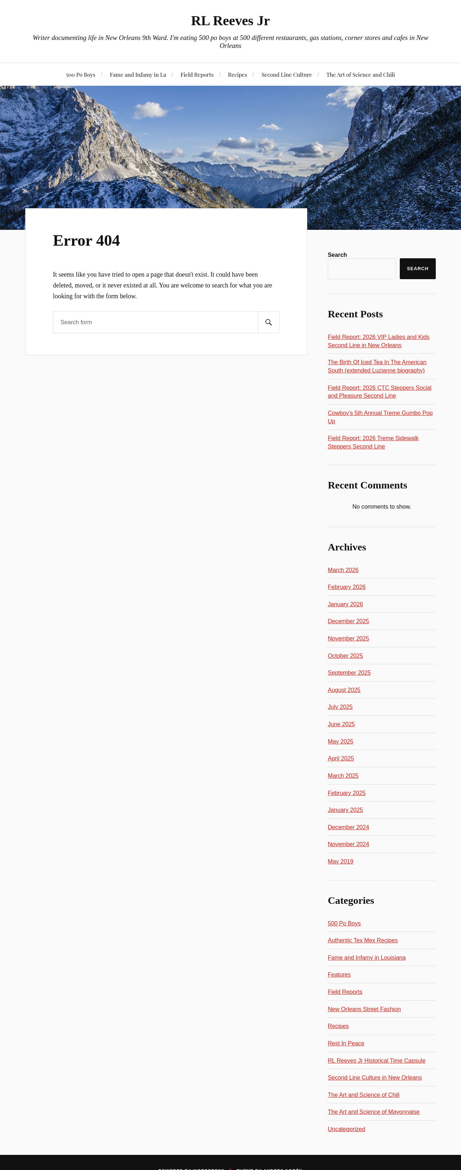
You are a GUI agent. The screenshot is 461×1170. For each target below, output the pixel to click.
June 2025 (341, 724)
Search (337, 255)
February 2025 (347, 793)
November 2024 (348, 844)
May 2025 (340, 741)
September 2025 (349, 672)
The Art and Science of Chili (363, 1094)
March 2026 (343, 570)
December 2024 (348, 827)
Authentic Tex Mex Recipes (363, 940)
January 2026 (345, 604)
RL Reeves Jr (230, 20)
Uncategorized (346, 1129)
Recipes (237, 74)
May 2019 (340, 861)
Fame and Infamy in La (138, 74)
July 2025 (340, 707)
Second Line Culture (286, 74)
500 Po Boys (80, 74)
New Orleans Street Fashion (364, 1009)
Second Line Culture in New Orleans (375, 1077)
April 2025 (341, 758)
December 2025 (348, 621)
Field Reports (197, 74)
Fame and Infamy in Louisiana (367, 957)
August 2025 (344, 690)
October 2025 (345, 655)
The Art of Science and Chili (360, 74)
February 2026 (347, 587)
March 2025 (343, 775)
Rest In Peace (346, 1043)
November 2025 (348, 638)
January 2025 (345, 810)
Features (339, 974)
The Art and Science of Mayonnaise (374, 1111)
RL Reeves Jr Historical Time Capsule (376, 1060)
